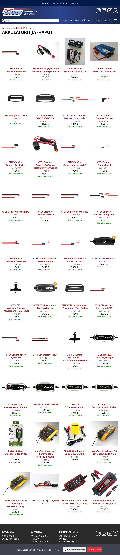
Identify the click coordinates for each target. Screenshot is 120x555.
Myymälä (80, 20)
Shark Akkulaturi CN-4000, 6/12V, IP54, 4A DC (104, 502)
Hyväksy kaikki (94, 549)
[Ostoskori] (110, 20)
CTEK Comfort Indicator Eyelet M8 (16, 70)
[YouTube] (115, 11)
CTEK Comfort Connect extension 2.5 (74, 163)
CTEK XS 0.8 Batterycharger (74, 406)
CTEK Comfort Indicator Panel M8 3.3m (75, 260)
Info (90, 20)
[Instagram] (104, 11)
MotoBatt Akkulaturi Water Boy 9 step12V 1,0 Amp (16, 503)
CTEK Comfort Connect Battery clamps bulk (74, 117)
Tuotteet (66, 20)
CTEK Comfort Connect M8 (74, 211)
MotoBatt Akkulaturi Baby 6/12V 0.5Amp (75, 452)
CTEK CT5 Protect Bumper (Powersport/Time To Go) (75, 306)
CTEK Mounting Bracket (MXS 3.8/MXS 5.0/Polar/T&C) (75, 357)
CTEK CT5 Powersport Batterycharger (45, 306)
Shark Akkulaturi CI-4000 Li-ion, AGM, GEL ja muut (74, 502)
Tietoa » (56, 549)
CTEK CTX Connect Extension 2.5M (104, 306)
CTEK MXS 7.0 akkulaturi (45, 404)
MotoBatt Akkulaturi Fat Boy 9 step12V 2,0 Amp (104, 452)
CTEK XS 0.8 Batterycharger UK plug (104, 406)
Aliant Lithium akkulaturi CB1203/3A (74, 70)
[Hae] (30, 20)
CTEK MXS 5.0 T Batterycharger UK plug (15, 406)
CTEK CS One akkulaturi (104, 258)
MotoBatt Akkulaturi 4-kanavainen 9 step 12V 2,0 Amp (45, 454)
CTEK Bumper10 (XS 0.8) (16, 115)
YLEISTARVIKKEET (22, 28)
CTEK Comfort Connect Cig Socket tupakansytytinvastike (45, 165)
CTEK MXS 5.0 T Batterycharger (104, 356)
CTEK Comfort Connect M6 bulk (45, 213)
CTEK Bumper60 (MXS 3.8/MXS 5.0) (45, 117)
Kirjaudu (101, 20)
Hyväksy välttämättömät (74, 549)
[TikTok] (109, 11)
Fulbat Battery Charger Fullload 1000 (16, 452)
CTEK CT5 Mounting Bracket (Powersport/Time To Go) (16, 308)
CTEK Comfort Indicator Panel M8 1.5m (45, 260)
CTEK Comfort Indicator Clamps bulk (104, 213)
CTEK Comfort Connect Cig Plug (104, 117)
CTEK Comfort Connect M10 (104, 163)
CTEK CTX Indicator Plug (45, 354)
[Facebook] (98, 11)
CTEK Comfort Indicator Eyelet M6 (16, 260)
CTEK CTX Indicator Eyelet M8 (16, 356)
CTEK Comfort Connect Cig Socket (16, 163)
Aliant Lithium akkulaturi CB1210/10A (104, 70)
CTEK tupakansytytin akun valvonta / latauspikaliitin (45, 70)
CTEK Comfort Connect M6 (15, 211)
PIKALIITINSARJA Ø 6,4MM (45, 500)
